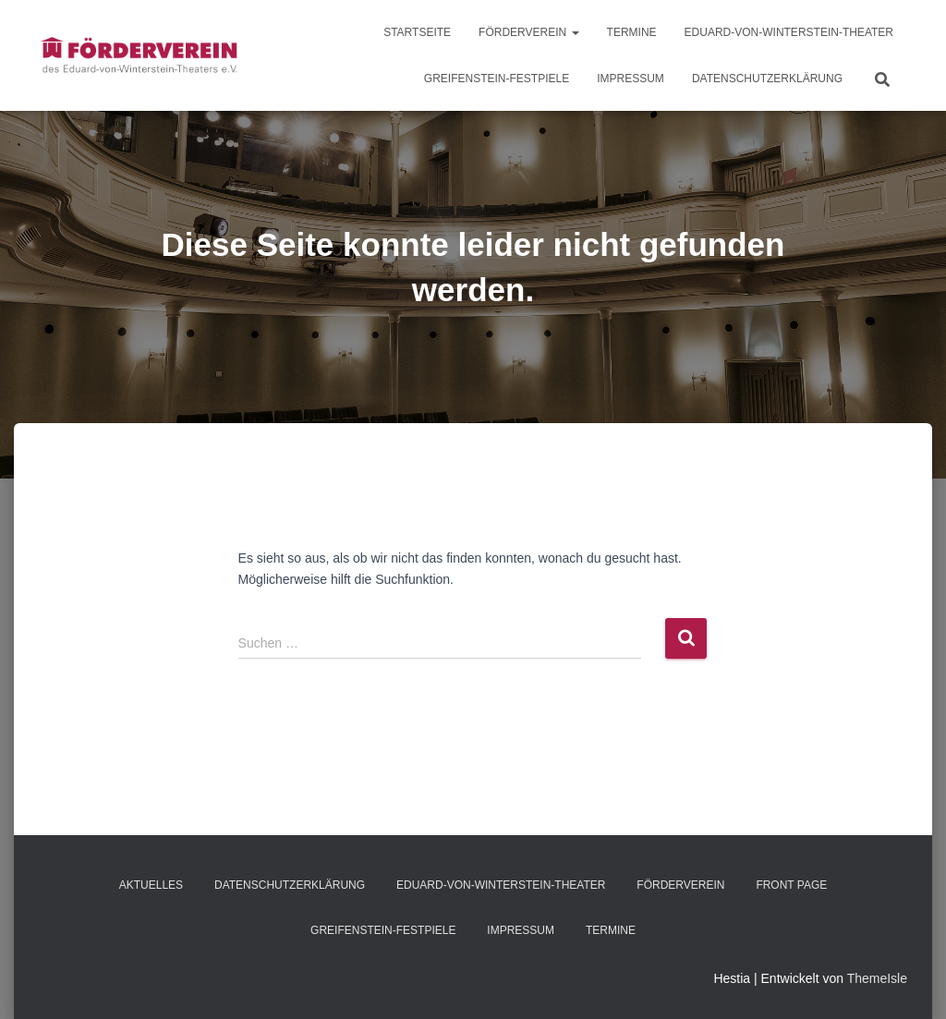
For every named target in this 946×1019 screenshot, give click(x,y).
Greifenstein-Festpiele (496, 78)
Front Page (791, 885)
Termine (632, 32)
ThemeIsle (877, 978)
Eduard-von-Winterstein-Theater (789, 32)
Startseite (417, 32)
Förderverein (528, 32)
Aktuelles (151, 885)
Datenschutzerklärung (767, 78)
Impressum (630, 78)
